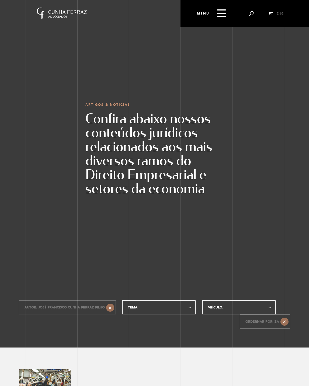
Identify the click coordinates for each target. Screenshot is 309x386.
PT (271, 13)
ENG (280, 13)
